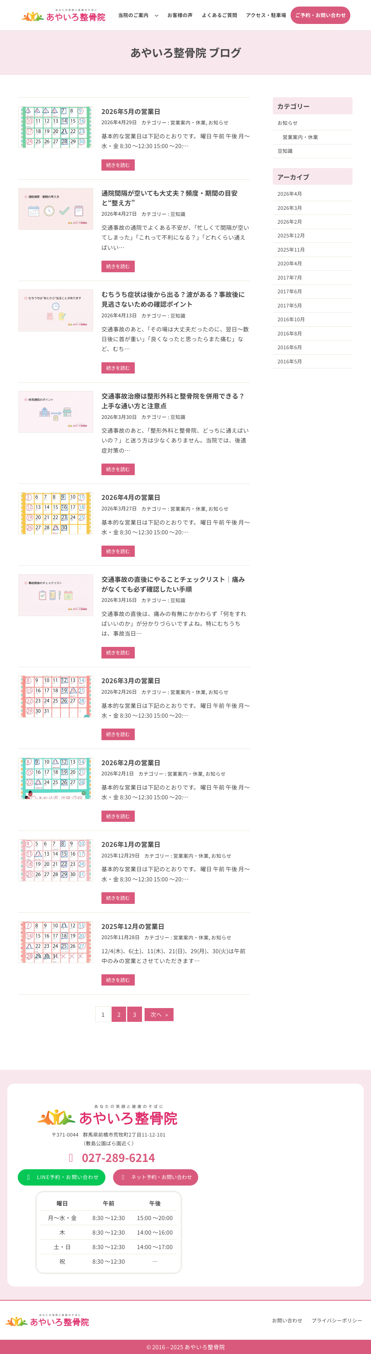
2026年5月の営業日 (131, 111)
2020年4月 (290, 263)
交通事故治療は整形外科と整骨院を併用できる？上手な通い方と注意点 (173, 401)
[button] (61, 1177)
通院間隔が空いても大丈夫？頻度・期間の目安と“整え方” (169, 197)
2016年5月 (290, 361)
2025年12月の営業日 (132, 927)
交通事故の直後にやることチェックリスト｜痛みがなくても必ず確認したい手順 (173, 584)
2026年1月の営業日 (131, 845)
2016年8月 (290, 333)
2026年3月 (290, 207)
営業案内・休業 (188, 122)
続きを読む (119, 164)
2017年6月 (290, 291)
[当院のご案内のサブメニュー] (156, 15)
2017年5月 (290, 305)
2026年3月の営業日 (131, 681)
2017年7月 (290, 277)
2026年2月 (290, 221)
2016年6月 (290, 347)
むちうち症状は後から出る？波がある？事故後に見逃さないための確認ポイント (173, 299)
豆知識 (178, 214)
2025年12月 (291, 235)
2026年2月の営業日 (131, 763)
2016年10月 (291, 319)
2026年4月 (290, 193)
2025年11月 (291, 249)
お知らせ (218, 122)
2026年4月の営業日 (131, 497)
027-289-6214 (118, 1157)
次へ (159, 1016)
